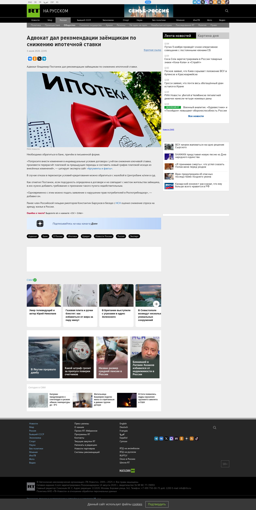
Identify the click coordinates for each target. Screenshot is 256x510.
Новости (35, 20)
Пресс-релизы (81, 423)
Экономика (108, 20)
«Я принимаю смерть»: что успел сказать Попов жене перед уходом (199, 165)
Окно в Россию (127, 458)
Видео (222, 20)
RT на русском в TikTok (227, 2)
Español (123, 438)
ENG (30, 2)
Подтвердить (157, 504)
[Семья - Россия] (148, 10)
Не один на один (138, 25)
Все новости (196, 116)
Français (124, 431)
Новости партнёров (84, 448)
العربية (46, 2)
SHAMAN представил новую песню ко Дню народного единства (200, 155)
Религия (202, 25)
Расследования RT (185, 25)
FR (40, 2)
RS (57, 2)
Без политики (159, 20)
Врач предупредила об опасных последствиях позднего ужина (194, 175)
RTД (148, 2)
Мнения (180, 20)
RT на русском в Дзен (219, 2)
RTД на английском (129, 448)
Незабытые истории (161, 25)
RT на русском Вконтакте (199, 2)
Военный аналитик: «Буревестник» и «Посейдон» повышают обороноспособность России (195, 108)
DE (35, 2)
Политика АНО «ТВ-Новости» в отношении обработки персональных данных (77, 491)
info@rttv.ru (185, 488)
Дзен (94, 223)
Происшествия (52, 25)
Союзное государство (91, 25)
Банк (45, 236)
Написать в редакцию (85, 444)
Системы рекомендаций (87, 452)
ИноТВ (196, 20)
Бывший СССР (84, 20)
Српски (123, 441)
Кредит (86, 236)
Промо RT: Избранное (85, 430)
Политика (36, 25)
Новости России (104, 236)
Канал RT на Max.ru (207, 2)
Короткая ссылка (152, 49)
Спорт (126, 20)
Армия (109, 25)
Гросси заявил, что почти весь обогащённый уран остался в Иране (193, 84)
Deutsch (124, 427)
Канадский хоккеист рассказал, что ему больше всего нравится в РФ (198, 185)
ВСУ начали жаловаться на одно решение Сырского (199, 145)
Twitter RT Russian (203, 2)
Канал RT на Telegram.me (195, 2)
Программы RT (82, 434)
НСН (118, 203)
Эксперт (134, 236)
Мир (50, 20)
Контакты (79, 437)
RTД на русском (128, 451)
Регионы (121, 25)
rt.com (58, 485)
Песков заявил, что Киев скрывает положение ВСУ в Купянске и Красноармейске (195, 72)
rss (223, 2)
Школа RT (125, 462)
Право (213, 25)
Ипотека (72, 236)
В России (57, 236)
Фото (209, 20)
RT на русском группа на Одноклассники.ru (215, 2)
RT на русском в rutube (211, 2)
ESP (52, 2)
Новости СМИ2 (168, 129)
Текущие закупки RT (84, 441)
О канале (79, 427)
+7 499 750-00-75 (150, 488)
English (123, 423)
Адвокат (32, 236)
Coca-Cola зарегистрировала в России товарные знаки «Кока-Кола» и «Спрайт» (193, 60)
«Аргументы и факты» (99, 168)
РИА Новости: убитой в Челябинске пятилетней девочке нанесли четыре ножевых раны (192, 96)
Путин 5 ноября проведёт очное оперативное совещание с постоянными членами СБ (191, 48)
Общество (69, 25)
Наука (139, 20)
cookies (137, 504)
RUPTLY (123, 455)
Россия (63, 20)
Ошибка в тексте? (36, 213)
